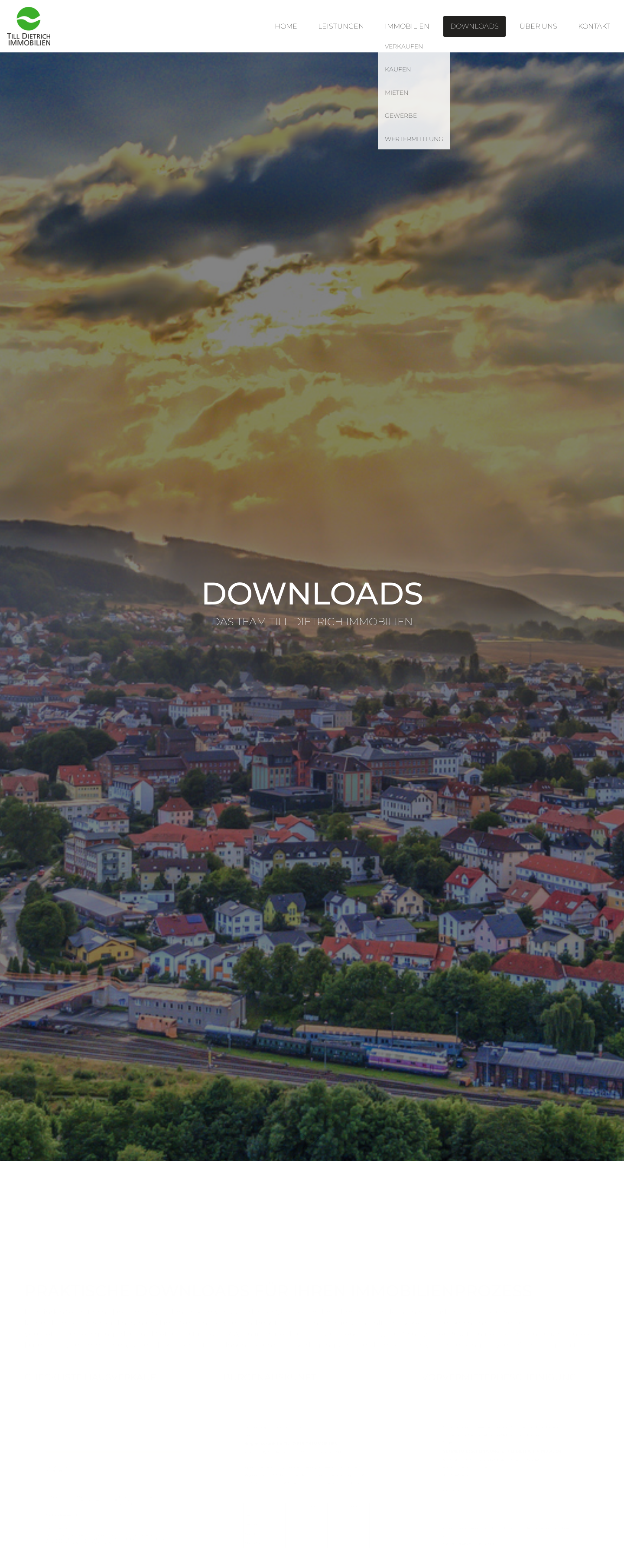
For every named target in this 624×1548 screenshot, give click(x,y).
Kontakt (594, 26)
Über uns (538, 26)
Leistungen (341, 26)
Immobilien (407, 26)
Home (286, 26)
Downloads (474, 26)
